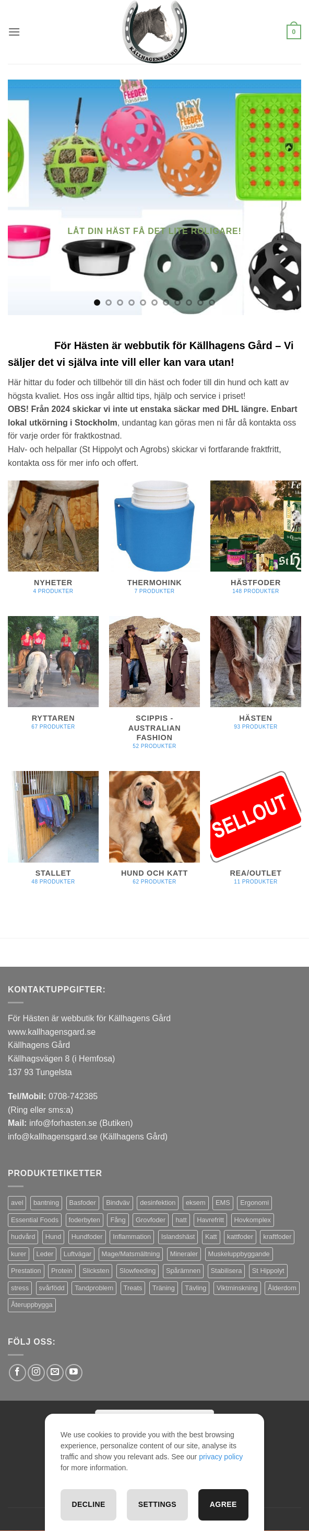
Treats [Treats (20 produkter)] (133, 1288)
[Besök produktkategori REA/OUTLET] (255, 833)
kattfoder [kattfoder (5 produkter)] (240, 1237)
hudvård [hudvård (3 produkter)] (23, 1237)
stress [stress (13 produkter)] (20, 1288)
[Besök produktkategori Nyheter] (53, 543)
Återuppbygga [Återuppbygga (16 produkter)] (32, 1305)
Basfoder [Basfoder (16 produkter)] (82, 1202)
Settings (157, 1504)
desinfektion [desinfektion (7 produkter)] (157, 1202)
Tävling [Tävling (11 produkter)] (195, 1288)
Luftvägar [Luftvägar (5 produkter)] (77, 1254)
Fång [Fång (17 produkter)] (117, 1220)
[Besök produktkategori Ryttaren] (53, 678)
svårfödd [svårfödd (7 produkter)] (52, 1288)
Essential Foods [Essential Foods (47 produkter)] (34, 1220)
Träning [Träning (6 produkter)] (163, 1288)
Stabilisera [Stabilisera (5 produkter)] (226, 1271)
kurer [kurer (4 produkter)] (18, 1254)
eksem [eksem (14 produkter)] (196, 1202)
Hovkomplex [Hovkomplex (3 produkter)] (252, 1220)
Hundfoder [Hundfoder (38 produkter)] (87, 1237)
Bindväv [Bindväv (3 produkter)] (118, 1202)
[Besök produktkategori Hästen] (255, 678)
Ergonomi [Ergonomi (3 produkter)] (254, 1202)
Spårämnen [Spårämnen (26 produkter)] (183, 1271)
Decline (88, 1504)
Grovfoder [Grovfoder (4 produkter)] (150, 1220)
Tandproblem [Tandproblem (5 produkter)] (94, 1288)
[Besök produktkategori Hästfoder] (255, 543)
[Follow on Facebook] (17, 1372)
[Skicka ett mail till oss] (55, 1372)
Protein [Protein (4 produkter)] (62, 1271)
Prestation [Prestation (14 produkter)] (26, 1271)
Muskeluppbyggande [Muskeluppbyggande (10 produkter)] (239, 1254)
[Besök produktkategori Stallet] (53, 833)
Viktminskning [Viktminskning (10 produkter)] (237, 1288)
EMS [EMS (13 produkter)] (223, 1202)
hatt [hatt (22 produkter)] (180, 1220)
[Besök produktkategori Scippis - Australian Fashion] (154, 688)
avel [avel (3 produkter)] (17, 1202)
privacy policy (221, 1456)
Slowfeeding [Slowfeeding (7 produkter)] (138, 1271)
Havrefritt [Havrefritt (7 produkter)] (210, 1220)
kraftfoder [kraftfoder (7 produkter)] (277, 1237)
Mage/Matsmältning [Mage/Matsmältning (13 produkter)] (131, 1254)
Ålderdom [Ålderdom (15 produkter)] (282, 1288)
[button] (14, 31)
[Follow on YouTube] (73, 1372)
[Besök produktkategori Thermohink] (154, 543)
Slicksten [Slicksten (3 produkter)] (95, 1271)
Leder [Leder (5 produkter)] (45, 1254)
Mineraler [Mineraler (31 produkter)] (184, 1254)
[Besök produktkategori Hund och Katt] (154, 833)
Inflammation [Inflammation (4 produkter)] (132, 1237)
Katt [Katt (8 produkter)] (211, 1237)
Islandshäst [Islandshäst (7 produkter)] (178, 1237)
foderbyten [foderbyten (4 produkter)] (84, 1220)
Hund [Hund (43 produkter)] (53, 1237)
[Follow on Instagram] (36, 1372)
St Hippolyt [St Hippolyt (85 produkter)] (268, 1271)
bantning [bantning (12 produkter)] (46, 1202)
